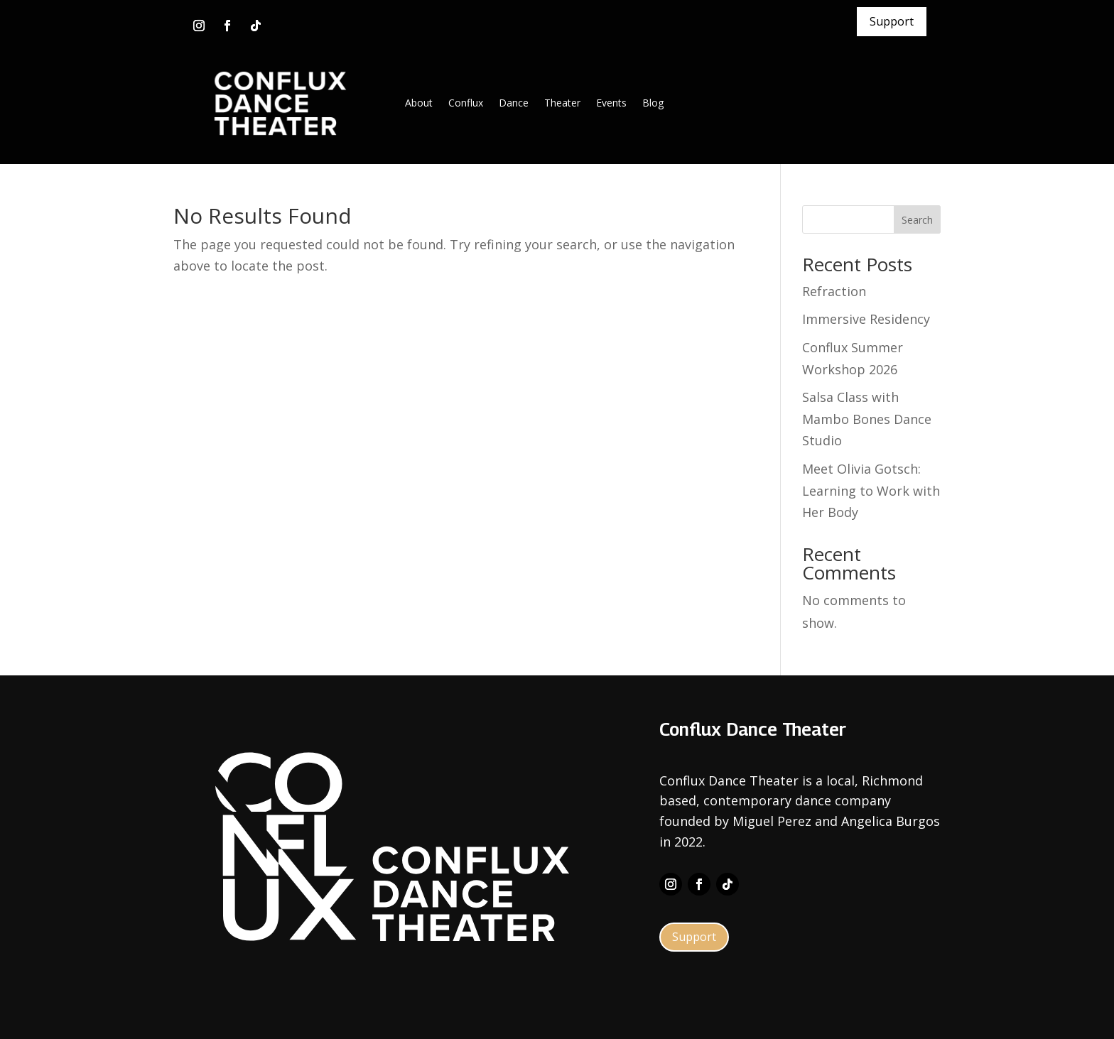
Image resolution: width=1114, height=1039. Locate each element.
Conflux (465, 102)
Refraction (834, 291)
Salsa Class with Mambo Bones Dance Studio (866, 418)
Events (611, 102)
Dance (514, 102)
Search (917, 220)
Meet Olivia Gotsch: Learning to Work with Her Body (871, 490)
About (419, 102)
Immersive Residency (866, 318)
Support (892, 21)
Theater (562, 102)
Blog (653, 102)
